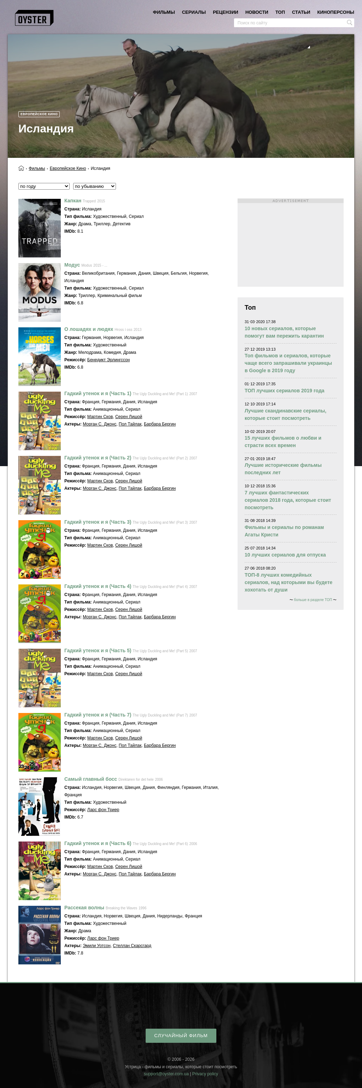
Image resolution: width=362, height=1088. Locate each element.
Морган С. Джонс (99, 424)
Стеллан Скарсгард (132, 945)
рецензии (225, 12)
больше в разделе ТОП (313, 600)
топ (280, 12)
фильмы (164, 12)
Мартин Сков (100, 416)
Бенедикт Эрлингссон (108, 359)
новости (256, 12)
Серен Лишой (128, 416)
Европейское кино (39, 114)
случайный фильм (181, 1035)
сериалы (194, 12)
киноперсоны (335, 12)
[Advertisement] (291, 242)
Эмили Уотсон (97, 945)
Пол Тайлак (130, 424)
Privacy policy (205, 1073)
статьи (301, 12)
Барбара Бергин (160, 424)
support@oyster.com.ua (166, 1073)
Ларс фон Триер (103, 809)
